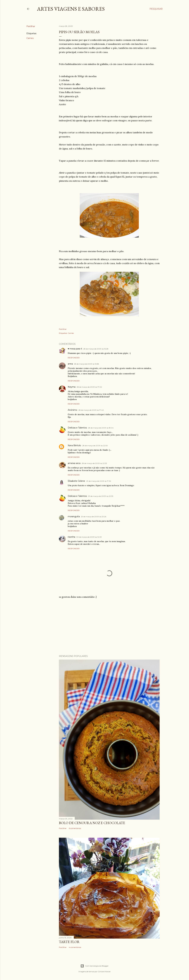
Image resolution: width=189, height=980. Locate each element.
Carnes (30, 38)
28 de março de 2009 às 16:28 (95, 349)
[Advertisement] (109, 626)
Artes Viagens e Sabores (71, 8)
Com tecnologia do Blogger (94, 966)
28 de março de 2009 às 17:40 (91, 410)
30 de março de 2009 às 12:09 (89, 537)
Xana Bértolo (74, 445)
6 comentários (75, 828)
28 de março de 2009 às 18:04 (101, 428)
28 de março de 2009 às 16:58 (86, 364)
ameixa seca (74, 463)
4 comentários (75, 947)
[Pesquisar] (156, 8)
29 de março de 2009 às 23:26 (93, 516)
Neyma (71, 387)
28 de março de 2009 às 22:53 (94, 463)
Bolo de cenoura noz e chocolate (92, 823)
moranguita (74, 516)
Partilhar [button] (30, 26)
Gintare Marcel (104, 971)
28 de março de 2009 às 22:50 (95, 445)
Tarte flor (69, 941)
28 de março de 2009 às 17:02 (89, 387)
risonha (71, 537)
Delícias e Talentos (77, 427)
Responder (74, 358)
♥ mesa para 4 (75, 348)
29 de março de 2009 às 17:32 (98, 481)
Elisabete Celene (76, 481)
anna (70, 363)
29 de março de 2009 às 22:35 (100, 496)
